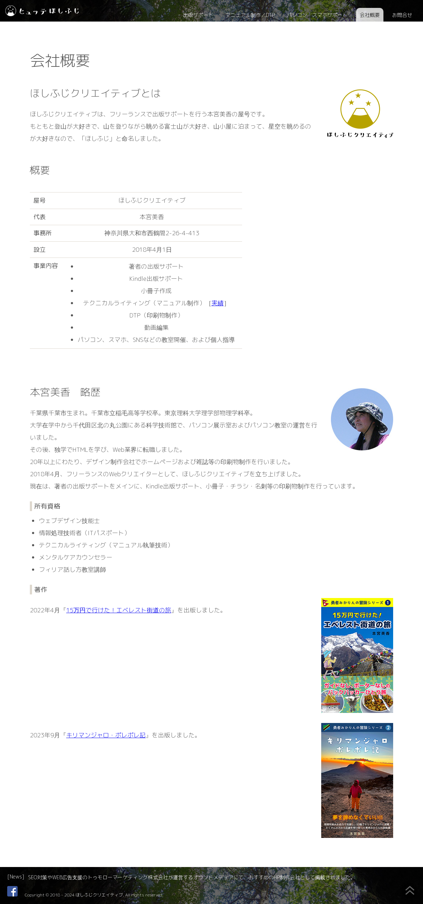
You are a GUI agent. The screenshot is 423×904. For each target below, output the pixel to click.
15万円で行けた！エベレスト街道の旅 (118, 610)
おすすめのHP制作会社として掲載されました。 (302, 877)
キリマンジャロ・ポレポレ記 (106, 735)
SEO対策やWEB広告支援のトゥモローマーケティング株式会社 (98, 877)
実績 (218, 303)
